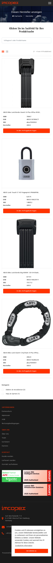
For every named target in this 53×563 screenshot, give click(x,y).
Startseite (17, 16)
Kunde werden (7, 456)
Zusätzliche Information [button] (23, 545)
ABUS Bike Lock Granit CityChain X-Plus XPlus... (21, 353)
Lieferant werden (8, 460)
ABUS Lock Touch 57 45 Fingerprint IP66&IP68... (21, 192)
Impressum (6, 415)
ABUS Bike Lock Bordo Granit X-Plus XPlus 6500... (22, 112)
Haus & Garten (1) (13, 394)
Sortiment (6, 442)
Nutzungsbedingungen (10, 423)
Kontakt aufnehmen (10, 464)
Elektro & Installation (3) (15, 390)
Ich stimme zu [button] (31, 551)
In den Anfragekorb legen (26, 131)
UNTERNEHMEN (8, 407)
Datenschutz (7, 411)
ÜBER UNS (5, 430)
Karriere (5, 446)
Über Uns (5, 434)
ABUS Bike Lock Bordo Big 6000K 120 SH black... (21, 273)
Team (4, 438)
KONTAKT (6, 452)
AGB (3, 419)
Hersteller (29, 16)
